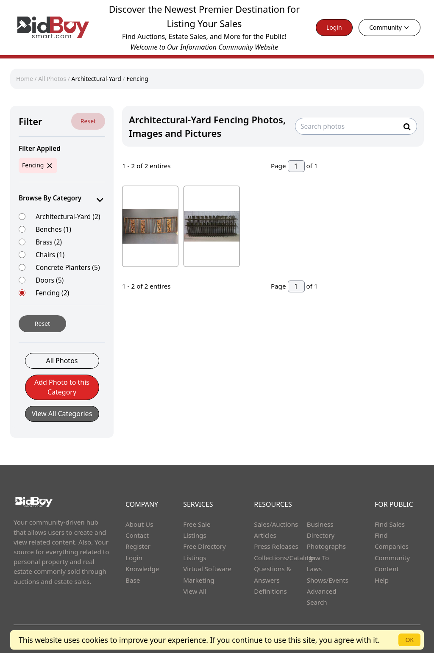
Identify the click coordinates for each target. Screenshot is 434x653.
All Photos (52, 79)
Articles (265, 535)
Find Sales (390, 524)
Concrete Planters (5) (68, 267)
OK (409, 640)
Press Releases (276, 546)
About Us (139, 524)
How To (318, 557)
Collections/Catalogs (284, 557)
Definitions (270, 591)
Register (137, 546)
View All (194, 591)
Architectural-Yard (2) (68, 216)
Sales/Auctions (276, 524)
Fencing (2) (52, 292)
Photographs (326, 546)
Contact (137, 535)
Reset (88, 121)
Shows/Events (327, 580)
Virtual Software (207, 568)
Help (382, 580)
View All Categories (62, 413)
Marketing (198, 580)
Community (389, 27)
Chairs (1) (50, 254)
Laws (314, 568)
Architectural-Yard (96, 79)
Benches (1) (53, 229)
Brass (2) (49, 241)
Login (334, 27)
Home (24, 79)
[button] (62, 391)
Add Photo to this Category (61, 387)
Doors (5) (50, 279)
